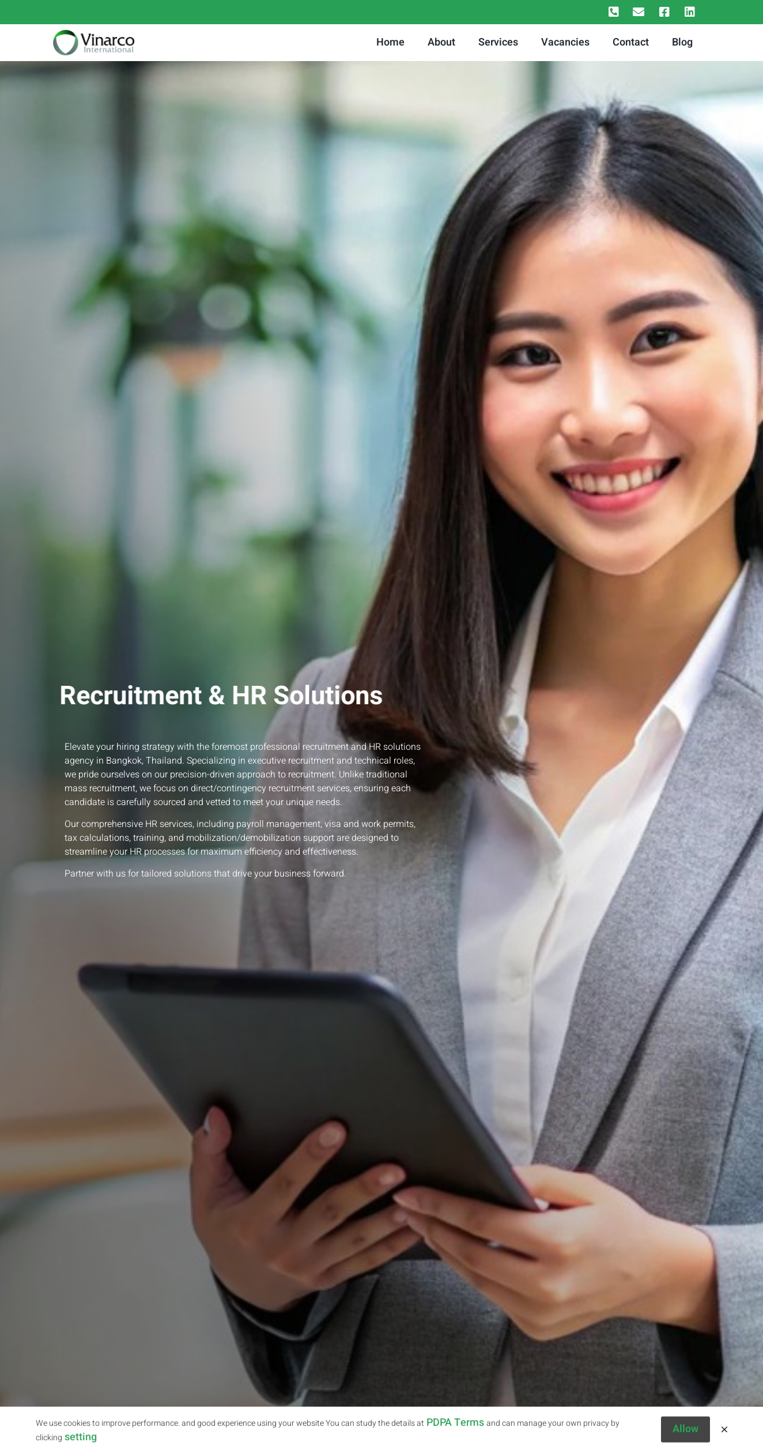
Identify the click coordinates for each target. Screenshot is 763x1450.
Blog (682, 42)
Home (390, 42)
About (441, 42)
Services (498, 42)
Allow (685, 1435)
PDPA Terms (455, 1429)
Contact (631, 42)
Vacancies (565, 42)
